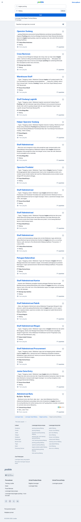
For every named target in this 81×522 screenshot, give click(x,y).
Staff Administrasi (25, 144)
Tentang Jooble (9, 483)
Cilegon (17, 435)
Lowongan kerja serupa (11, 491)
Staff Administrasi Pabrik (28, 303)
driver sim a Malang (54, 448)
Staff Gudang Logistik (27, 99)
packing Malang (36, 430)
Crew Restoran (23, 54)
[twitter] (13, 501)
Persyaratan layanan (10, 509)
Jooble (15, 518)
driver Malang (52, 435)
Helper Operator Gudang (28, 122)
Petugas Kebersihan (26, 258)
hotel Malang (52, 446)
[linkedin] (17, 501)
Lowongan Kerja (33, 486)
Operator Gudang (25, 31)
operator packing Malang (38, 444)
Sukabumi (17, 437)
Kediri (16, 446)
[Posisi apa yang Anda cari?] (40, 6)
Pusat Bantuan (9, 488)
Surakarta (17, 428)
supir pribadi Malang (54, 444)
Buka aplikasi (76, 2)
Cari (40, 15)
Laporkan (60, 47)
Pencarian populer (21, 422)
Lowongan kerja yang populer (22, 459)
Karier (6, 486)
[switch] (63, 24)
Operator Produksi (25, 167)
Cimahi (16, 430)
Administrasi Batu (25, 394)
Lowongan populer (57, 483)
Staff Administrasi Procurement (31, 348)
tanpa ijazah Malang (54, 439)
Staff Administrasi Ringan (28, 326)
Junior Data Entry (24, 371)
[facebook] (6, 501)
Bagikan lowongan (34, 483)
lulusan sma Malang (54, 430)
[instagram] (10, 501)
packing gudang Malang (38, 442)
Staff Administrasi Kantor (28, 280)
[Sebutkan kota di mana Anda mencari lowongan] (40, 11)
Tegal (16, 444)
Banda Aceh (18, 441)
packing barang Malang (38, 428)
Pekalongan (18, 439)
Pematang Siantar (19, 448)
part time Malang (53, 432)
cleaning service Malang (55, 441)
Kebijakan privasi (9, 512)
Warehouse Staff (24, 76)
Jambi (16, 432)
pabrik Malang (52, 428)
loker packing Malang (37, 453)
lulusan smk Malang (54, 437)
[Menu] (2, 2)
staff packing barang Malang (39, 440)
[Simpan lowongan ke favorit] (63, 31)
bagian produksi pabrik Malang (39, 447)
